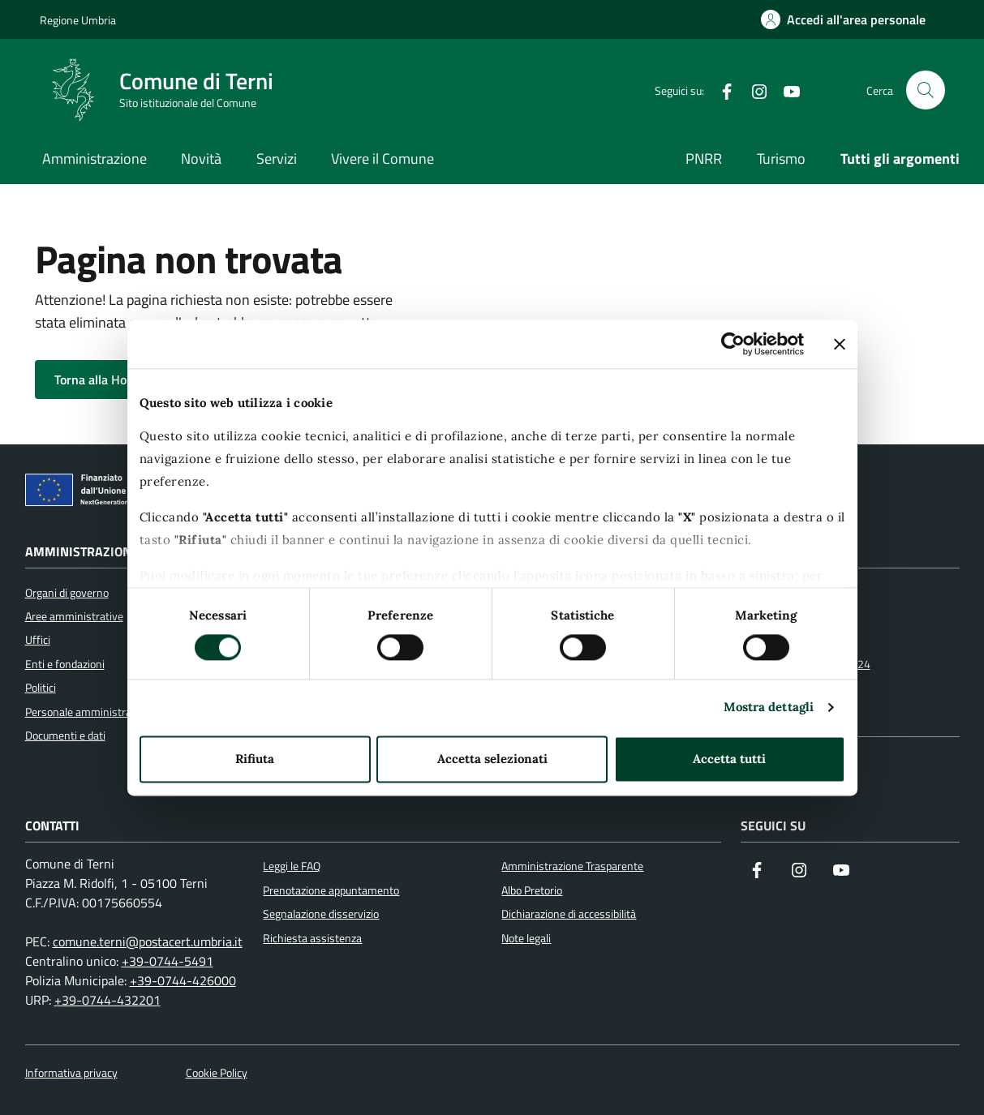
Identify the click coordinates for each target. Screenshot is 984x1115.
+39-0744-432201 (107, 1000)
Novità (201, 158)
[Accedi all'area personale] (843, 19)
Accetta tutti (729, 758)
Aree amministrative (74, 616)
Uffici (37, 640)
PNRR (703, 158)
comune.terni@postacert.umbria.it (148, 941)
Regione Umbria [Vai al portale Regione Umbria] (78, 19)
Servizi (276, 158)
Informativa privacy (71, 1073)
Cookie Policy (216, 1073)
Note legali (526, 938)
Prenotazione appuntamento (331, 890)
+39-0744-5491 (167, 961)
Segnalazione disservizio (321, 914)
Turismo (781, 158)
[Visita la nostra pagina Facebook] (757, 872)
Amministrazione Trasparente (572, 866)
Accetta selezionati (492, 758)
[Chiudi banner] (839, 344)
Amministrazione (94, 158)
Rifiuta (254, 758)
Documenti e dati (65, 735)
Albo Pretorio (531, 890)
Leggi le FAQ (291, 866)
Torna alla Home (111, 379)
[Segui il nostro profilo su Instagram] (799, 872)
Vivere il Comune (382, 158)
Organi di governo (67, 593)
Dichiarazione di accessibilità (568, 914)
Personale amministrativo (87, 712)
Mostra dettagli (769, 707)
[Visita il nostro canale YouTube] (841, 872)
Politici (40, 688)
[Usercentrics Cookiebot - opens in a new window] (733, 344)
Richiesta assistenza (312, 938)
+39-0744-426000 (183, 980)
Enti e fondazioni (65, 664)
